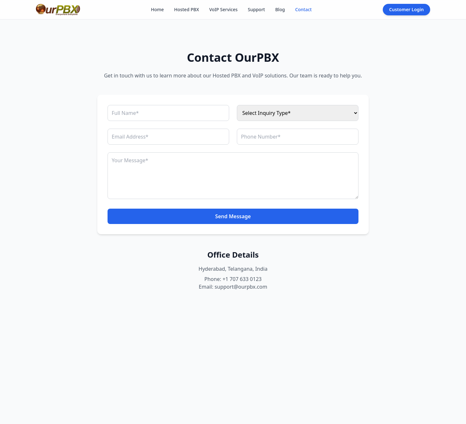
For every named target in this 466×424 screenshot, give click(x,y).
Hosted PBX (186, 9)
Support (256, 9)
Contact (303, 9)
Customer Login (406, 9)
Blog (280, 9)
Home (157, 9)
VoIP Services (223, 9)
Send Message (233, 216)
